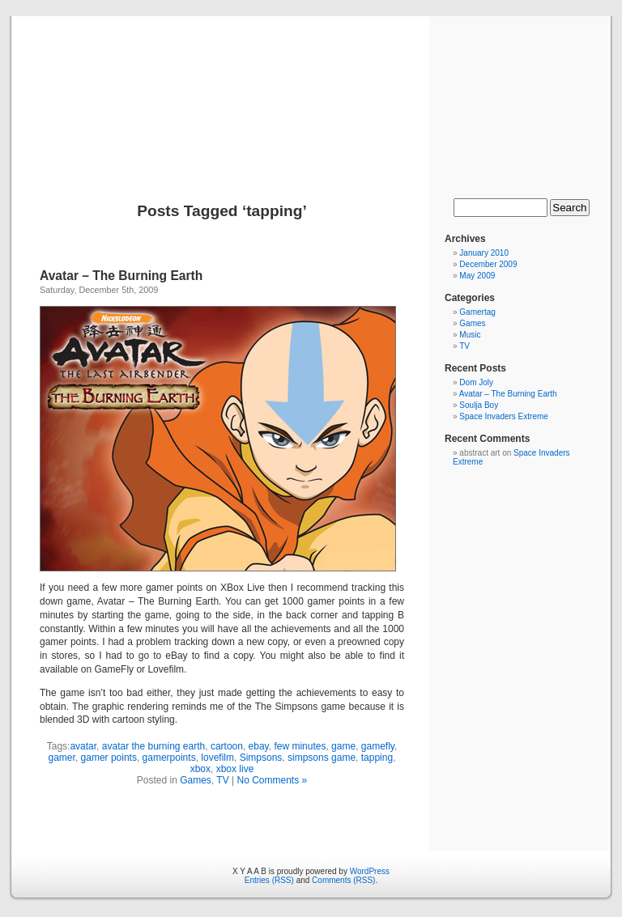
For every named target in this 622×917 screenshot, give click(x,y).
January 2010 (484, 252)
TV (222, 780)
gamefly (377, 746)
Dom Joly (476, 382)
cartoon (227, 746)
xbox (200, 769)
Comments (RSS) (343, 880)
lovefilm (217, 757)
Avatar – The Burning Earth (121, 275)
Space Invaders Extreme (503, 416)
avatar (83, 746)
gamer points (109, 757)
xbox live (235, 769)
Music (469, 334)
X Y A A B (310, 90)
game (343, 746)
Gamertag (477, 312)
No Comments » (271, 780)
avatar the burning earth (153, 746)
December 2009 (488, 264)
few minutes (300, 746)
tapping (377, 757)
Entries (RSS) (269, 880)
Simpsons (261, 757)
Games (195, 780)
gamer (62, 757)
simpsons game (322, 757)
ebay (259, 746)
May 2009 (477, 275)
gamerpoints (169, 757)
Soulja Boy (478, 405)
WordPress (370, 871)
